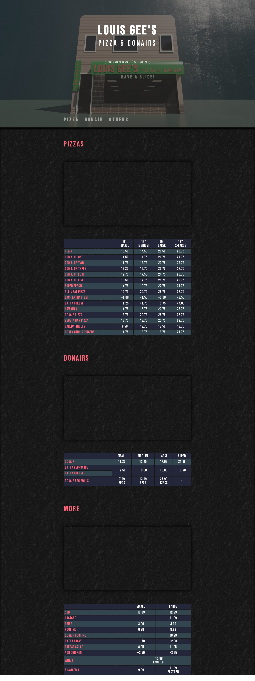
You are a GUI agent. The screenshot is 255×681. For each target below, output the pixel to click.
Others (119, 120)
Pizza (71, 120)
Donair (94, 120)
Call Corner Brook (118, 62)
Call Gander (140, 62)
